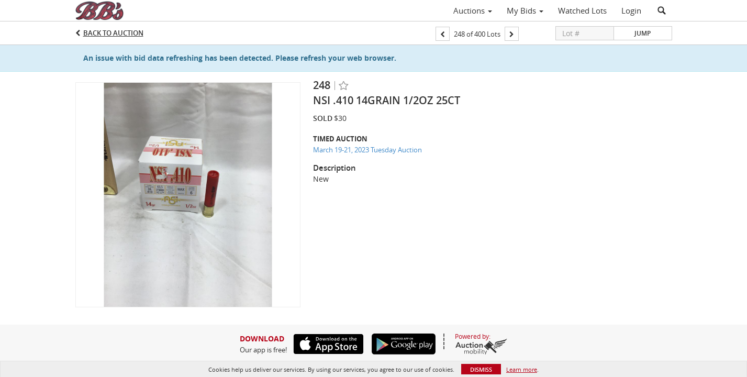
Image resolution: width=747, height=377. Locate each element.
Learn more (521, 369)
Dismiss (481, 369)
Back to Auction (113, 33)
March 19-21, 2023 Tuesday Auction (367, 149)
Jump (642, 33)
